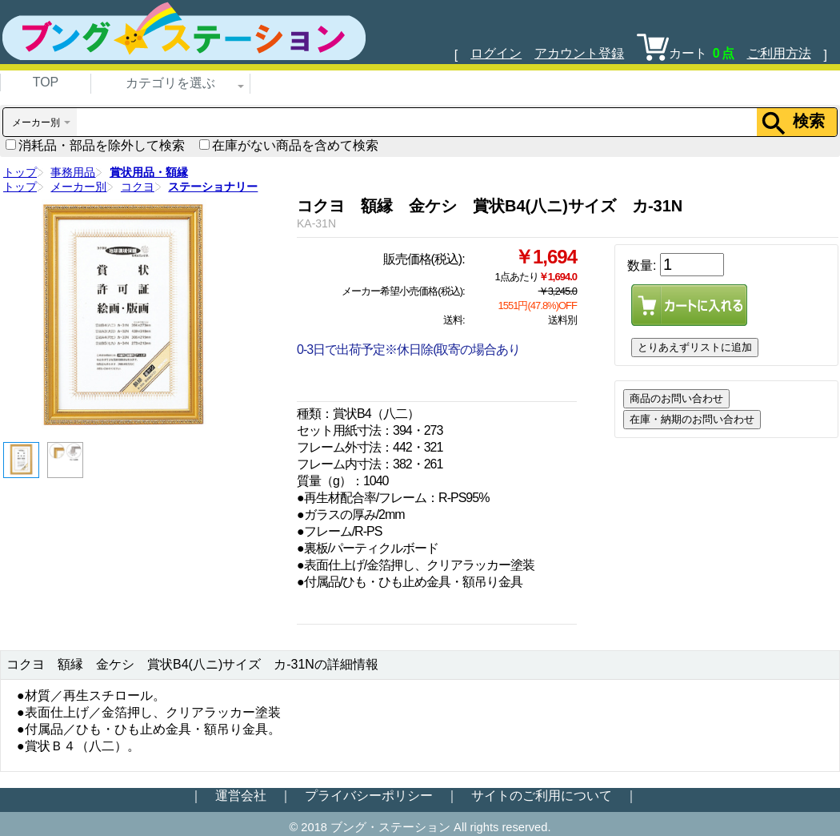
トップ (20, 172)
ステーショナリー (213, 186)
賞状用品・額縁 (149, 172)
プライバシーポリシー (369, 795)
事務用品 (72, 172)
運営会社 (240, 795)
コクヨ (137, 186)
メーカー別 (78, 186)
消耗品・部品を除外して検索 (95, 145)
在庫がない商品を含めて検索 (288, 145)
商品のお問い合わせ (676, 398)
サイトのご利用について (541, 795)
